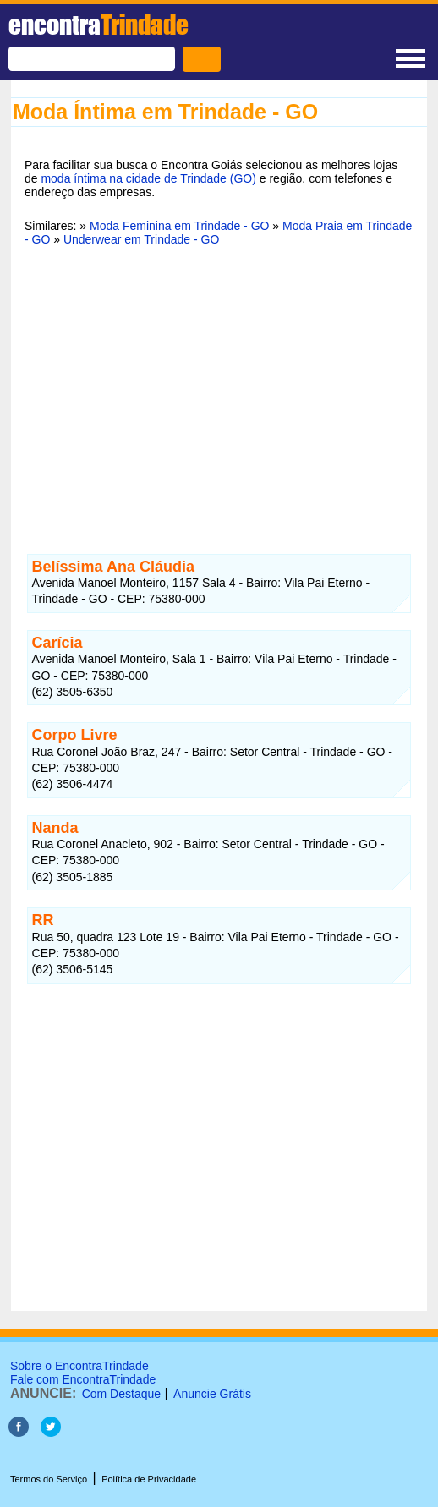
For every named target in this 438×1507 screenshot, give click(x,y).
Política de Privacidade (148, 1479)
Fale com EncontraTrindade (83, 1379)
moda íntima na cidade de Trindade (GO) (148, 178)
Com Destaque (121, 1393)
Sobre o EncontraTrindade (79, 1366)
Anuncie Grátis (212, 1393)
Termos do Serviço (48, 1479)
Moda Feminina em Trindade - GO (179, 226)
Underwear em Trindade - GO (141, 239)
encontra (98, 24)
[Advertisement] (219, 389)
